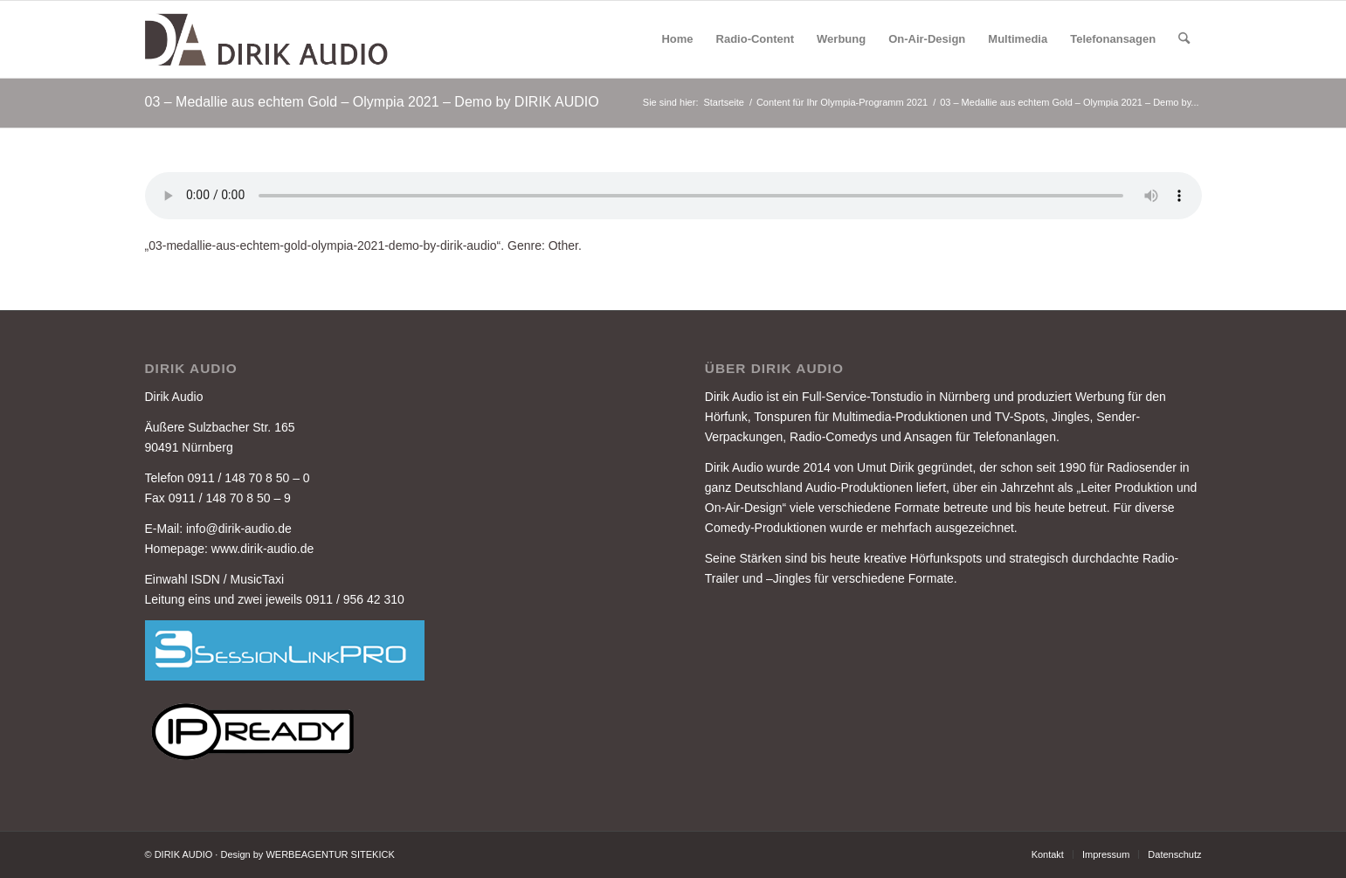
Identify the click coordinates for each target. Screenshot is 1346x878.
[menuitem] (677, 39)
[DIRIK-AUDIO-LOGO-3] (268, 39)
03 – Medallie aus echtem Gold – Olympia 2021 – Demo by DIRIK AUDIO (372, 101)
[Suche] (1184, 39)
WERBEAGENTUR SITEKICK (330, 854)
